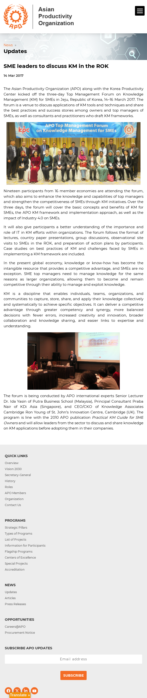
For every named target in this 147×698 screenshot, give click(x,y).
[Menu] (140, 11)
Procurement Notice (20, 632)
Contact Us (13, 505)
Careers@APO (15, 626)
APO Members (15, 493)
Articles (10, 598)
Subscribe (73, 675)
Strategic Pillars (16, 527)
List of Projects (15, 539)
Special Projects (16, 563)
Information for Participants (25, 545)
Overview (12, 463)
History (10, 481)
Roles (9, 487)
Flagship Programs (18, 551)
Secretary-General (18, 475)
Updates (11, 592)
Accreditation (15, 569)
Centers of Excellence (20, 557)
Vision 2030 (13, 469)
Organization (14, 499)
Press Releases (15, 604)
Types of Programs (18, 533)
